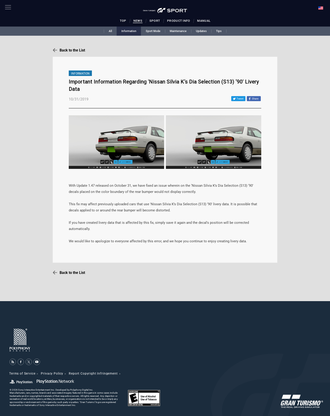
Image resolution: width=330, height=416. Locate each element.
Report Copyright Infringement (93, 373)
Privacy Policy (52, 373)
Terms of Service (22, 373)
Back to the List (72, 50)
